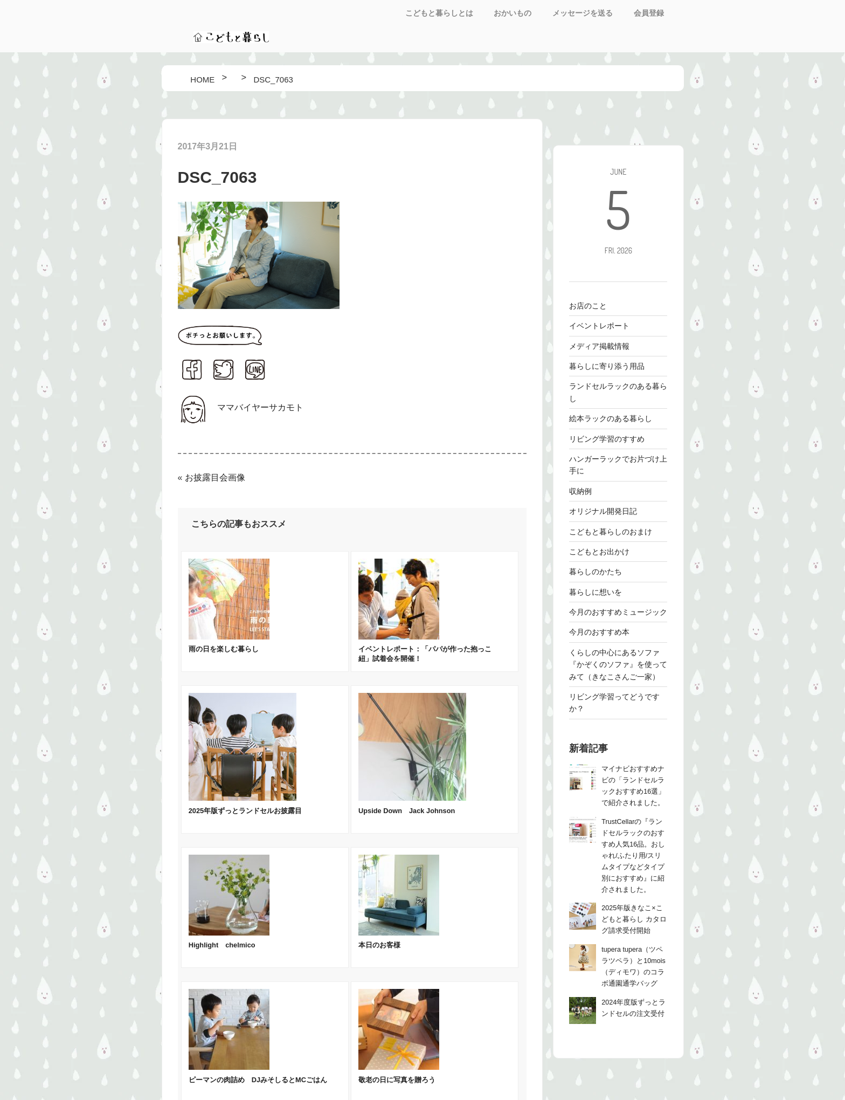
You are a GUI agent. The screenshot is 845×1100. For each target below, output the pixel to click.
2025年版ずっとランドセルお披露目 (245, 811)
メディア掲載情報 (599, 346)
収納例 (580, 491)
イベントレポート (599, 325)
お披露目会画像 (215, 477)
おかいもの (512, 13)
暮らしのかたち (595, 571)
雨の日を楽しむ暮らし (224, 649)
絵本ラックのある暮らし (610, 418)
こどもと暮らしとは (439, 13)
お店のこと (588, 305)
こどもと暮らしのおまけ (610, 531)
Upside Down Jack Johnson (406, 811)
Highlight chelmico (222, 945)
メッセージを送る (582, 13)
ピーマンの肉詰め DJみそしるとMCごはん (258, 1080)
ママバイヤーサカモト (260, 407)
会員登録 (649, 13)
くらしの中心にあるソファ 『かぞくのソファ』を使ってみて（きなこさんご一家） (618, 664)
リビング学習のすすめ (607, 439)
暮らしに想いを (595, 592)
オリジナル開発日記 (603, 511)
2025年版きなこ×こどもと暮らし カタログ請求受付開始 (634, 919)
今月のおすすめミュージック (618, 612)
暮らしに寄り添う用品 (607, 366)
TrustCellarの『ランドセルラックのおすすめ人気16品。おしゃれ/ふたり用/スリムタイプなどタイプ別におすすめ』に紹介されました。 (633, 855)
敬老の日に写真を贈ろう (396, 1080)
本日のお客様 (379, 945)
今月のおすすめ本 (599, 632)
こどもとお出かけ (599, 551)
